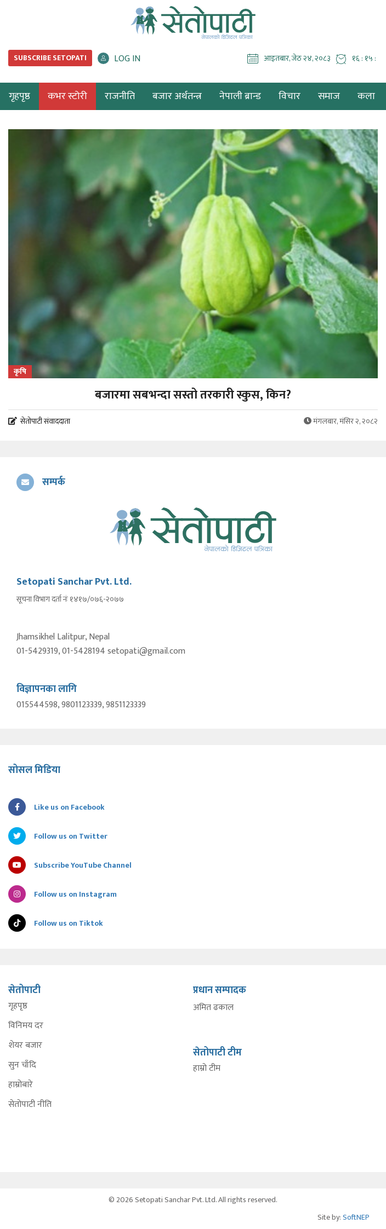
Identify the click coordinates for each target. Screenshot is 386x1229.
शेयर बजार (25, 1045)
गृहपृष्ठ (17, 1006)
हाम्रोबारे (20, 1085)
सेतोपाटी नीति (30, 1105)
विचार (289, 96)
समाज (329, 96)
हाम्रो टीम (206, 1068)
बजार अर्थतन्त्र (177, 96)
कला (366, 96)
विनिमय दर (25, 1026)
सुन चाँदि (22, 1065)
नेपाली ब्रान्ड (240, 96)
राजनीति (120, 96)
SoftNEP (356, 1217)
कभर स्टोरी (67, 96)
